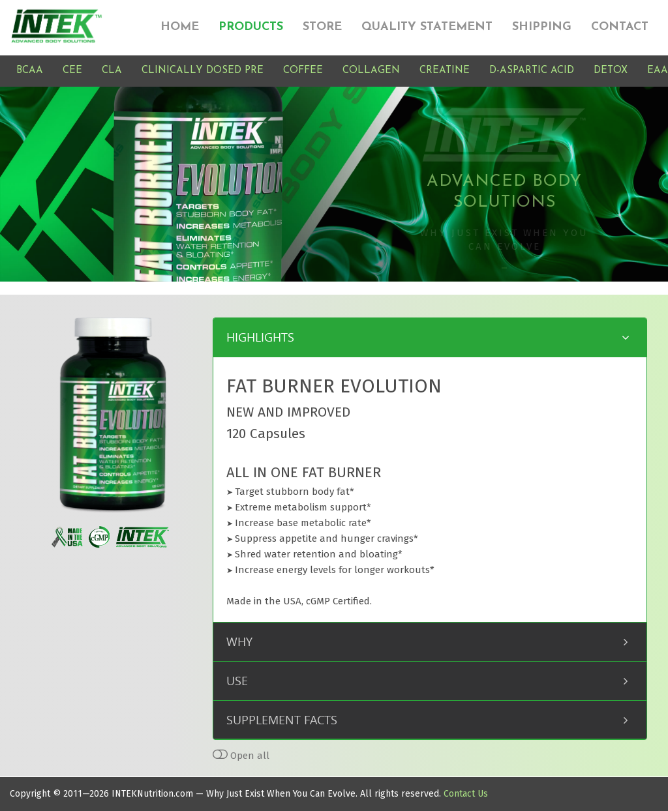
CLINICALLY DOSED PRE (203, 71)
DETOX (611, 71)
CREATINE (444, 71)
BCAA (29, 71)
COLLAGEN (371, 71)
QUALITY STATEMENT (427, 27)
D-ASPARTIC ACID (531, 71)
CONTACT (619, 27)
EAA (657, 71)
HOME (179, 27)
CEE (72, 71)
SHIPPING (541, 27)
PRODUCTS (251, 27)
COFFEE (303, 71)
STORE (322, 27)
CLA (112, 71)
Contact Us (466, 793)
